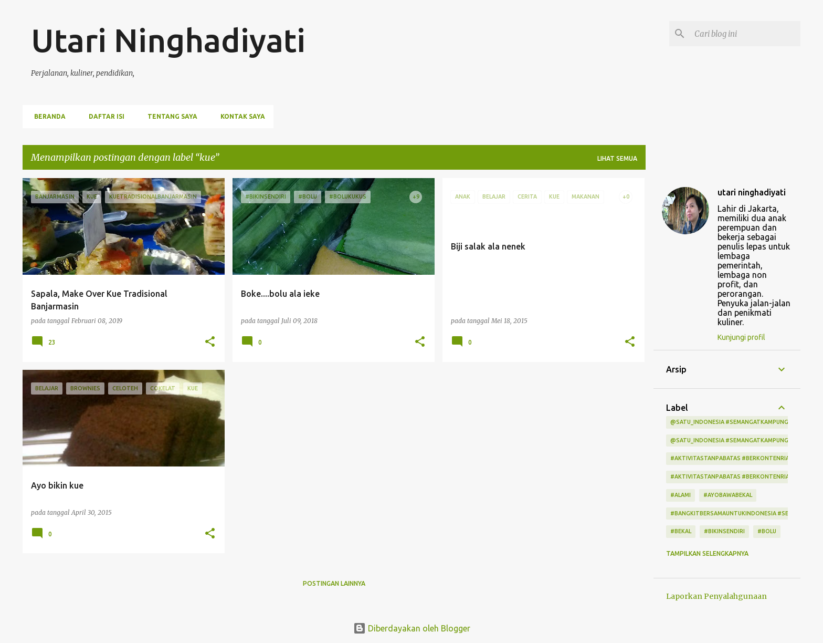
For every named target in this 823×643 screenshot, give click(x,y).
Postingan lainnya (334, 583)
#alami (680, 495)
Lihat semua (617, 158)
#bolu (766, 531)
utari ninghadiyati (752, 192)
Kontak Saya (239, 116)
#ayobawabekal (727, 495)
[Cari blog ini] (745, 33)
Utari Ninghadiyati (168, 40)
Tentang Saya (169, 116)
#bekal (680, 531)
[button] (210, 342)
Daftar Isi (103, 116)
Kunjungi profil (741, 337)
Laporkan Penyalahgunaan (716, 596)
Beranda (46, 116)
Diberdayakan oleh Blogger (411, 628)
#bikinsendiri (724, 531)
